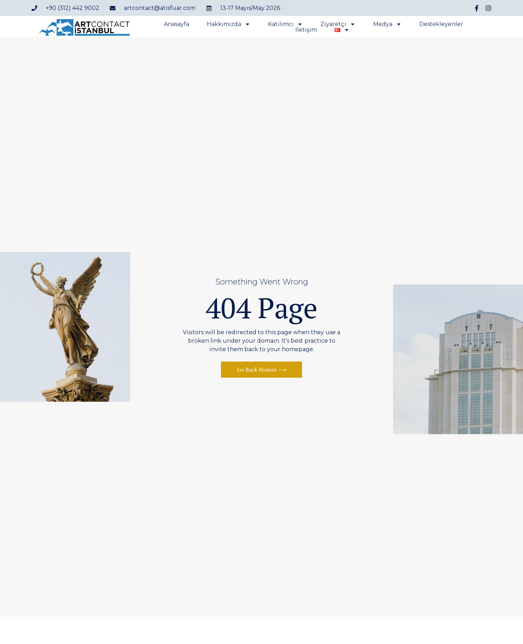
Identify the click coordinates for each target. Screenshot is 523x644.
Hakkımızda (228, 25)
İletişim (306, 31)
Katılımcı (285, 25)
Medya (387, 25)
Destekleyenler (441, 25)
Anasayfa (176, 25)
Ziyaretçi (338, 25)
